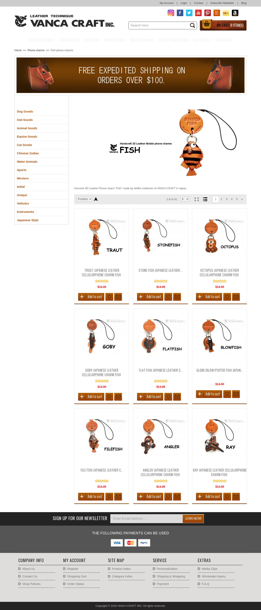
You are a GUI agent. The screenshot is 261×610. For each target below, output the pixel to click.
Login (183, 2)
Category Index (122, 576)
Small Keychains (142, 40)
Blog (244, 2)
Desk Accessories (42, 40)
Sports (21, 170)
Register (73, 568)
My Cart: (230, 25)
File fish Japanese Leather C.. (102, 470)
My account (74, 560)
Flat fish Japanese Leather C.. (160, 370)
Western (23, 178)
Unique (22, 195)
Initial (21, 186)
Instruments (25, 211)
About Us (28, 568)
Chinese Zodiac (28, 153)
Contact (198, 2)
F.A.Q (205, 584)
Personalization (167, 568)
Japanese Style (28, 220)
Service (160, 560)
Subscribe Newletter (222, 2)
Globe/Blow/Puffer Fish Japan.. (219, 370)
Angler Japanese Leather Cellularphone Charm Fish (160, 472)
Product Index (121, 568)
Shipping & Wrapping (171, 576)
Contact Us (29, 576)
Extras (204, 560)
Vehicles (23, 203)
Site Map (116, 560)
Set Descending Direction (95, 199)
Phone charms (114, 40)
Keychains (91, 40)
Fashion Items (69, 40)
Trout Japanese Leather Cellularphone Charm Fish (101, 272)
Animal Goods (27, 128)
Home (18, 50)
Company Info (31, 560)
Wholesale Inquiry (214, 576)
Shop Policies (31, 584)
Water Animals (27, 161)
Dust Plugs (202, 40)
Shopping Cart (76, 576)
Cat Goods (24, 145)
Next (241, 199)
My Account (166, 2)
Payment (163, 584)
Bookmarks (224, 40)
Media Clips (210, 568)
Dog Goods (25, 111)
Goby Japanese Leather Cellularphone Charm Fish (101, 372)
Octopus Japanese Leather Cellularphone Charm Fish (219, 272)
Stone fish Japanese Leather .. (160, 270)
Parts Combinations (174, 40)
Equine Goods (27, 136)
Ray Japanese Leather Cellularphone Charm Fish (220, 472)
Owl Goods (25, 120)
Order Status (75, 584)
